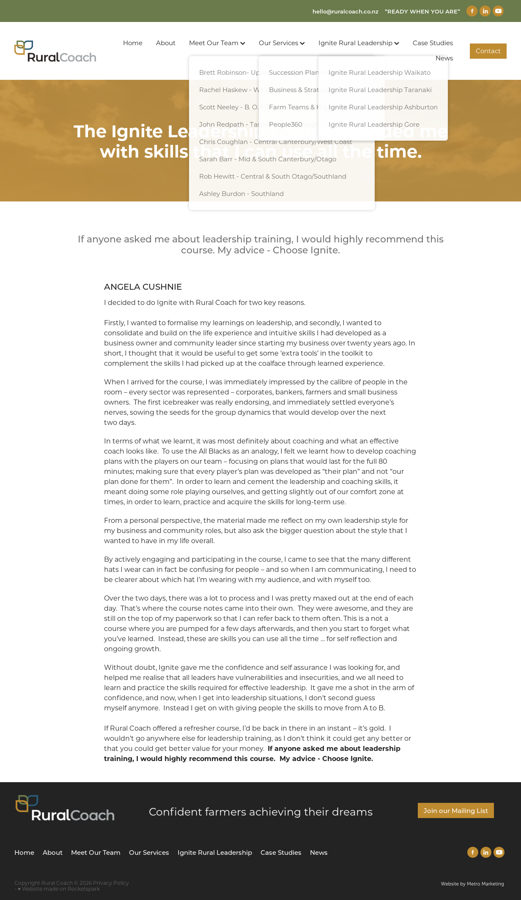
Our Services (282, 42)
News (444, 58)
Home (133, 42)
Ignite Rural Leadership (358, 42)
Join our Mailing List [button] (456, 810)
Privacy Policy (111, 882)
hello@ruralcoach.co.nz (345, 11)
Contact (488, 50)
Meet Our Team (217, 42)
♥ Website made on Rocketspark (59, 888)
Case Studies (433, 42)
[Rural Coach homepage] (63, 51)
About (165, 42)
